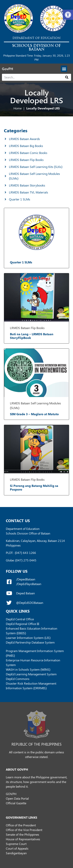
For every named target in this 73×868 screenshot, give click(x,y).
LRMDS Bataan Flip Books (27, 328)
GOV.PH (11, 794)
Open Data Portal (17, 798)
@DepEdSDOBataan (29, 603)
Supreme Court (16, 844)
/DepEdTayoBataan (28, 584)
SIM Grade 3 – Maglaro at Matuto (34, 414)
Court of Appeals (17, 848)
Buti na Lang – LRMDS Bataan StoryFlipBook (31, 336)
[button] (68, 15)
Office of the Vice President (24, 830)
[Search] (67, 77)
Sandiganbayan (16, 853)
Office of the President (21, 825)
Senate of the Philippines (22, 834)
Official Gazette (16, 803)
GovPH (7, 68)
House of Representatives (23, 839)
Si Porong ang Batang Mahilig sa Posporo (34, 487)
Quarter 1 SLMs (21, 262)
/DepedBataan (25, 579)
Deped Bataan (25, 593)
